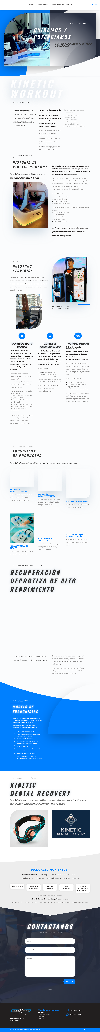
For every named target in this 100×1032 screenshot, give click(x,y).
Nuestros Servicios (42, 5)
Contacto (69, 5)
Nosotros (31, 5)
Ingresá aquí (77, 408)
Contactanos (79, 242)
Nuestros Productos (57, 5)
